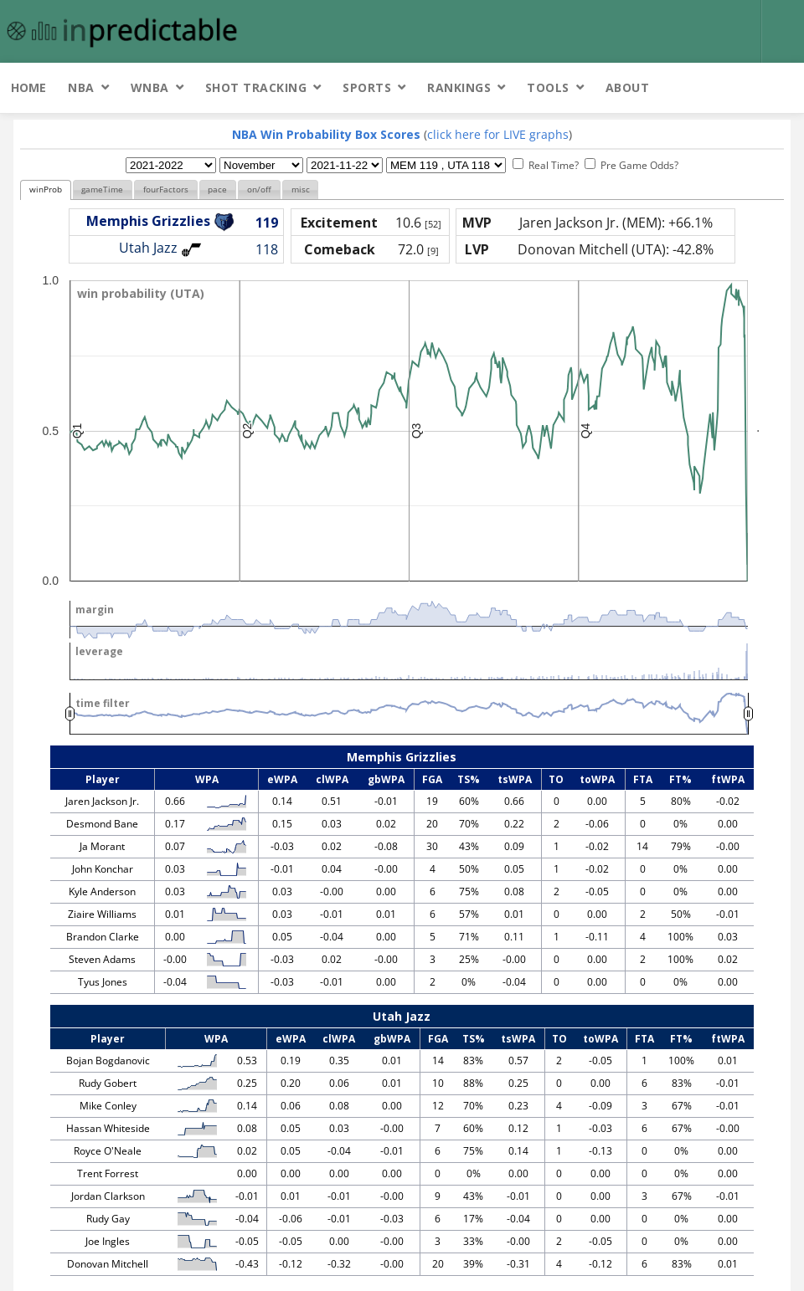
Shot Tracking (256, 87)
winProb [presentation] (45, 189)
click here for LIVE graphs (498, 134)
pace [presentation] (217, 189)
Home (28, 87)
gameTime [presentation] (102, 189)
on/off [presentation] (259, 189)
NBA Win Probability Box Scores (326, 134)
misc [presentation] (300, 189)
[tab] (45, 190)
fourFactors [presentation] (165, 189)
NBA (81, 87)
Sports (367, 87)
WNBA (150, 87)
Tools (548, 87)
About (628, 87)
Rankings (459, 87)
